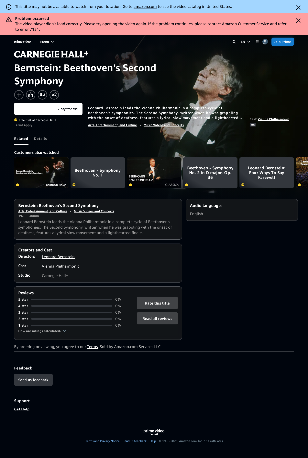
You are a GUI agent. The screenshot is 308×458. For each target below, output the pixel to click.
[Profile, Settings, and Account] (265, 41)
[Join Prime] (282, 42)
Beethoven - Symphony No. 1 (98, 172)
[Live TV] (125, 42)
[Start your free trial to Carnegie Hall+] (48, 109)
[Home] (22, 41)
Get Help (21, 409)
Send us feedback (135, 441)
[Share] (54, 95)
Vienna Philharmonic (273, 119)
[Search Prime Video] (234, 41)
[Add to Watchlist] (19, 95)
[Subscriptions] (151, 42)
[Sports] (95, 42)
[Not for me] (42, 95)
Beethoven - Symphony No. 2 (154, 172)
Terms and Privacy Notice (102, 441)
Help (153, 441)
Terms (92, 346)
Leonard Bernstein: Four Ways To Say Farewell (266, 172)
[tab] (21, 138)
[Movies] (58, 42)
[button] (42, 330)
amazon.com (145, 6)
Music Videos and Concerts (164, 125)
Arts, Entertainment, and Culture (112, 125)
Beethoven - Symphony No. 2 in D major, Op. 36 (210, 172)
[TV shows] (77, 42)
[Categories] (257, 41)
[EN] (246, 42)
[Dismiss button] (298, 7)
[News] (110, 42)
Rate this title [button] (157, 303)
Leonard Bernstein (58, 256)
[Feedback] (33, 380)
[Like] (30, 95)
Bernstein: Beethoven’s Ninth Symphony (41, 172)
